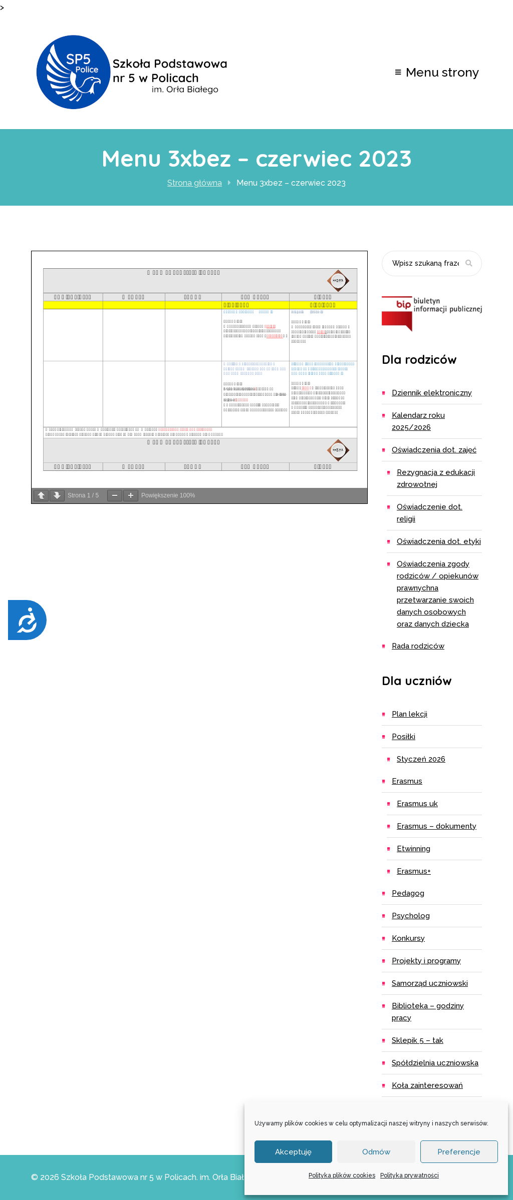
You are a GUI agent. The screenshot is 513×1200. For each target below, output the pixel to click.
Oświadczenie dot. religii (429, 512)
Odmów (376, 1151)
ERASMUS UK (417, 803)
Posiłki (403, 736)
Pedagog (408, 893)
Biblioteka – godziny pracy (428, 1011)
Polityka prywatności (409, 1175)
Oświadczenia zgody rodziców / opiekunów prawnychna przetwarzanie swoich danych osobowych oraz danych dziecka (437, 594)
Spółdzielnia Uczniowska (435, 1062)
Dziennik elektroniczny (432, 392)
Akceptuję (293, 1151)
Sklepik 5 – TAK (417, 1040)
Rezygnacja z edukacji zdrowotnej (436, 478)
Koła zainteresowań (427, 1085)
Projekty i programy (426, 960)
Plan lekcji (409, 714)
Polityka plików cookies (342, 1175)
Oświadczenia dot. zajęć (434, 449)
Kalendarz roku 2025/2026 (418, 421)
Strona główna (194, 183)
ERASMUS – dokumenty (436, 826)
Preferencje (458, 1151)
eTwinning (413, 848)
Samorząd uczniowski (430, 983)
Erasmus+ (414, 871)
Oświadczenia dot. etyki (439, 541)
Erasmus (407, 781)
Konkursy (408, 938)
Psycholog (411, 915)
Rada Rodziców (418, 646)
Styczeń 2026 (421, 759)
